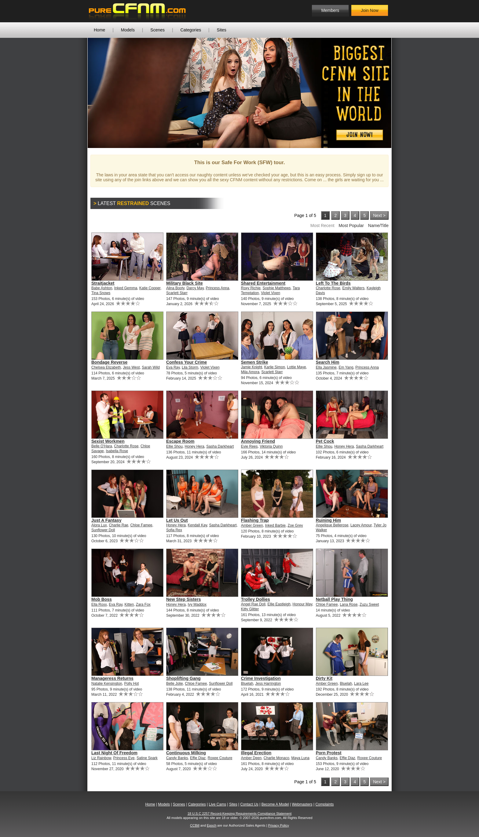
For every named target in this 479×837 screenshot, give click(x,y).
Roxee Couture (220, 758)
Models (128, 29)
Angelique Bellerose (332, 525)
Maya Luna (300, 758)
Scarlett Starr (177, 293)
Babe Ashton (101, 288)
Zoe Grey (295, 525)
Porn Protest (329, 752)
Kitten (129, 604)
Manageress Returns (112, 678)
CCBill (194, 825)
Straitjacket (102, 283)
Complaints (324, 804)
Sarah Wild (151, 367)
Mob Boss (101, 599)
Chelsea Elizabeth (106, 367)
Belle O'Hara (101, 446)
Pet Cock (325, 441)
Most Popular (351, 225)
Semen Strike (254, 362)
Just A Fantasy (106, 520)
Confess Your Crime (186, 362)
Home (99, 29)
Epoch (211, 825)
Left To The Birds (333, 283)
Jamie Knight (251, 367)
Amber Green (252, 525)
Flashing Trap (255, 520)
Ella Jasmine (326, 367)
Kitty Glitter (250, 609)
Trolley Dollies (255, 599)
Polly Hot (131, 683)
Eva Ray (173, 367)
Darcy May (194, 288)
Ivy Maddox (197, 604)
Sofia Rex (174, 530)
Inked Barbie (275, 525)
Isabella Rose (117, 451)
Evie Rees (249, 446)
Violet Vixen (270, 293)
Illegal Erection (256, 752)
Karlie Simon (274, 367)
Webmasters (302, 804)
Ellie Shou (174, 446)
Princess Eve (123, 758)
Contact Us (249, 804)
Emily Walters (353, 288)
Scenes (157, 29)
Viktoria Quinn (271, 446)
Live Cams (217, 804)
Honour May (302, 604)
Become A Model (275, 804)
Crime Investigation (261, 678)
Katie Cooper (149, 288)
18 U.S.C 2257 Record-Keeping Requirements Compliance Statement (240, 813)
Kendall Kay (197, 525)
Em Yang (345, 367)
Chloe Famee (141, 525)
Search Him (327, 362)
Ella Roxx (99, 604)
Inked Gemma (125, 288)
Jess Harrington (268, 683)
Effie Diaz (198, 758)
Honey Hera (194, 446)
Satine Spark (147, 758)
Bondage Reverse (109, 362)
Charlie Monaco (276, 758)
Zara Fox (143, 604)
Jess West (131, 367)
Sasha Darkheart (220, 446)
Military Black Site (184, 283)
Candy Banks (177, 758)
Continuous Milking (186, 752)
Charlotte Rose (328, 288)
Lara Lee (361, 683)
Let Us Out (177, 520)
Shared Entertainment (263, 283)
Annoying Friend (258, 441)
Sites (221, 29)
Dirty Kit (324, 678)
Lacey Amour (360, 525)
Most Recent (322, 225)
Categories (190, 29)
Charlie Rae (118, 525)
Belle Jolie (174, 683)
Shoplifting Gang (183, 678)
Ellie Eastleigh (279, 604)
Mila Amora (250, 372)
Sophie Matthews (276, 288)
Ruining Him (328, 520)
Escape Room (180, 441)
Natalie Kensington (106, 683)
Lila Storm (190, 367)
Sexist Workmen (108, 441)
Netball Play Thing (334, 599)
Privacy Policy (278, 825)
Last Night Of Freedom (114, 752)
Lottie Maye (296, 367)
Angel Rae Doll (253, 604)
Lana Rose (348, 604)
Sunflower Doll (103, 530)
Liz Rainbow (101, 758)
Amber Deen (251, 758)
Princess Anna (217, 288)
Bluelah (247, 683)
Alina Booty (175, 288)
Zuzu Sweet (369, 604)
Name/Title (378, 225)
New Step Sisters (183, 599)
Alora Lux (99, 525)
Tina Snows (100, 293)
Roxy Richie (251, 288)
